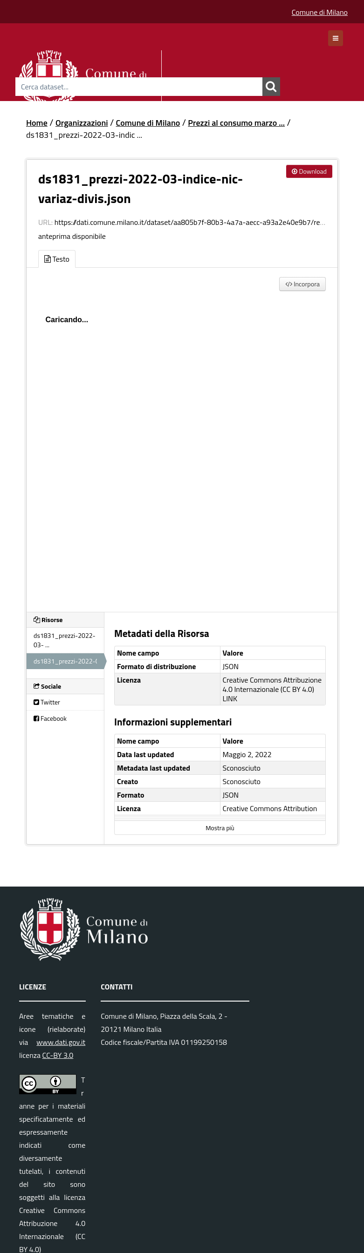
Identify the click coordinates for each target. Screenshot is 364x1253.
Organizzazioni (81, 122)
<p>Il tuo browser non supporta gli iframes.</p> (182, 449)
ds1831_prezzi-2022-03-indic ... (84, 135)
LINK (230, 698)
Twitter (47, 702)
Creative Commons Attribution (270, 808)
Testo (56, 258)
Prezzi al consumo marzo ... (236, 122)
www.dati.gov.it (60, 1042)
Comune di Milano (320, 12)
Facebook (50, 718)
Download (309, 171)
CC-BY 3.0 (58, 1055)
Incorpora (302, 284)
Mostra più (220, 828)
